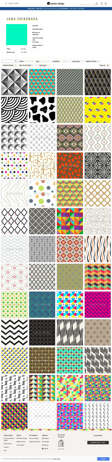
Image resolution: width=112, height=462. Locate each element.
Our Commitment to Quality (9, 439)
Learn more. (56, 459)
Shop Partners (8, 443)
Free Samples (20, 445)
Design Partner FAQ (34, 441)
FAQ (5, 450)
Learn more (61, 444)
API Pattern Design (22, 438)
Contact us (98, 442)
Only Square (42, 65)
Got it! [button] (103, 459)
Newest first (76, 61)
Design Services (21, 441)
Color (37, 61)
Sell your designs (34, 438)
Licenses (6, 447)
